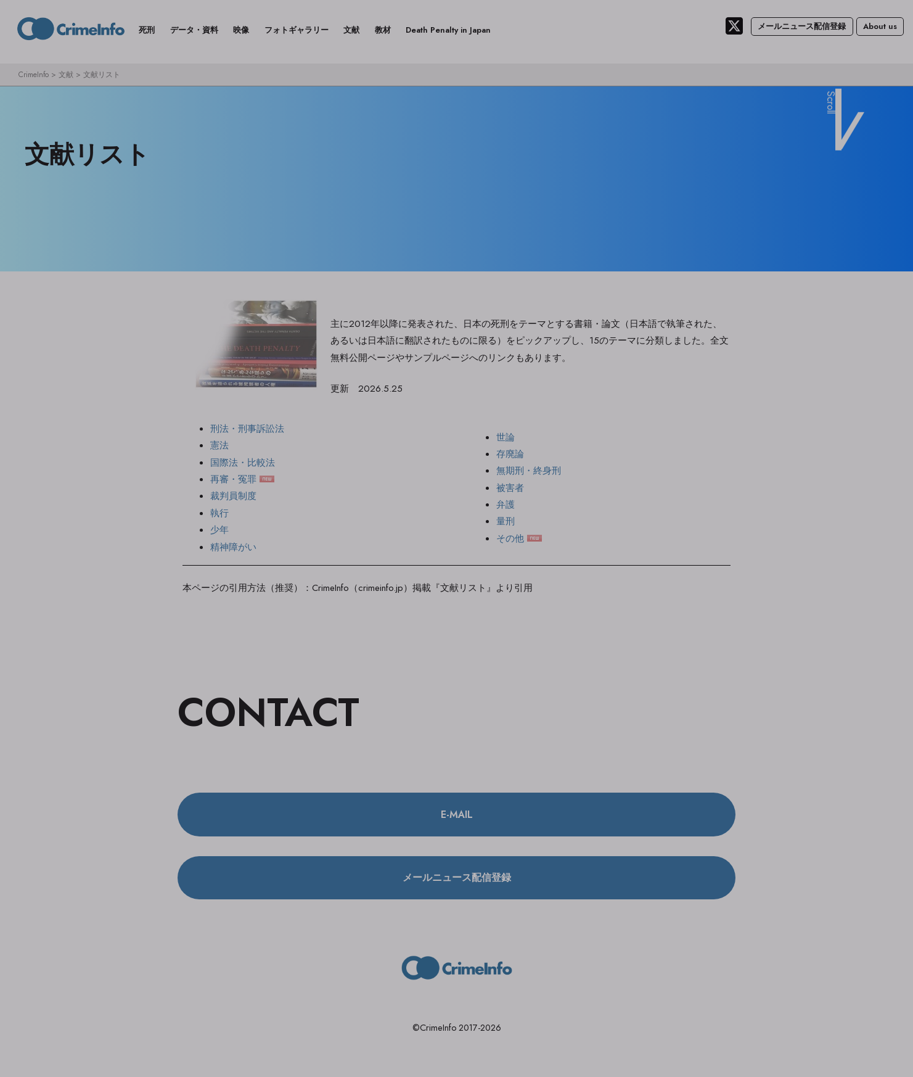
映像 (241, 30)
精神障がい (233, 547)
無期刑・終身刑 (528, 471)
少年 (219, 530)
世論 (505, 437)
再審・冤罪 (233, 480)
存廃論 (510, 454)
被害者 (510, 488)
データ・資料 (194, 30)
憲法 (219, 446)
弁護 (505, 505)
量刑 (505, 522)
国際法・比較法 (242, 463)
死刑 (147, 30)
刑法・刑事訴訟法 (247, 429)
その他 (510, 539)
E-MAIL (457, 814)
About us (880, 26)
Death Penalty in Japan (448, 30)
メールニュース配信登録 (802, 26)
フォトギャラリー (296, 30)
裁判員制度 (233, 496)
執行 (219, 514)
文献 (351, 30)
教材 (383, 30)
